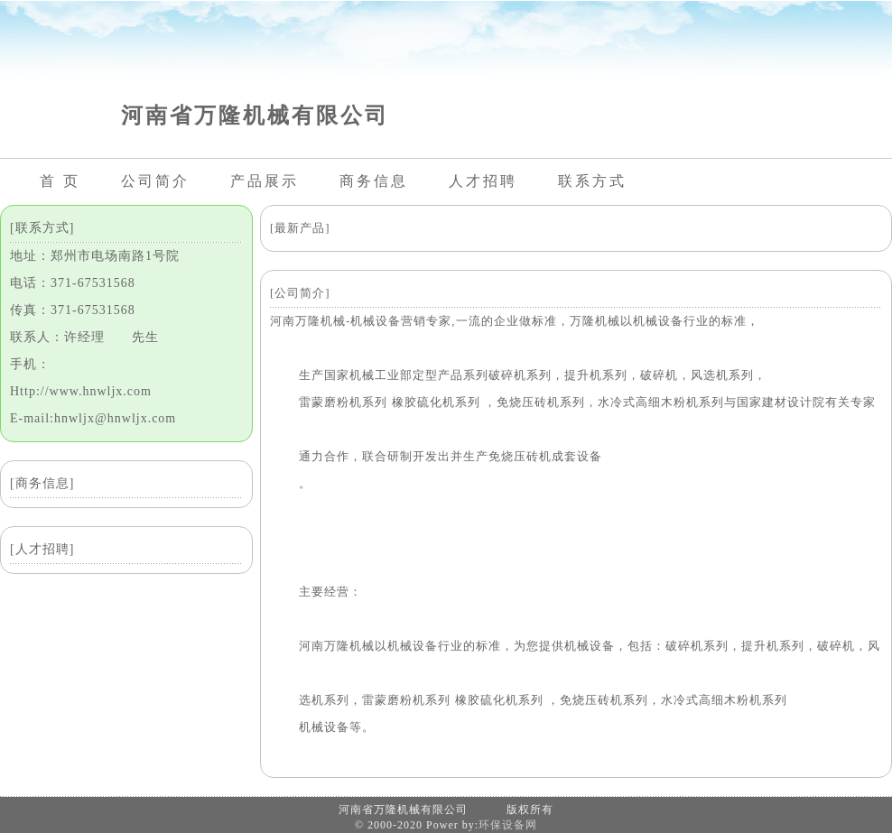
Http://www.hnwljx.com (81, 391)
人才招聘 (483, 181)
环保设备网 (508, 825)
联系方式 (592, 181)
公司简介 (155, 181)
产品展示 (264, 181)
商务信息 (373, 181)
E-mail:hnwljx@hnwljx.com (93, 418)
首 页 (60, 181)
